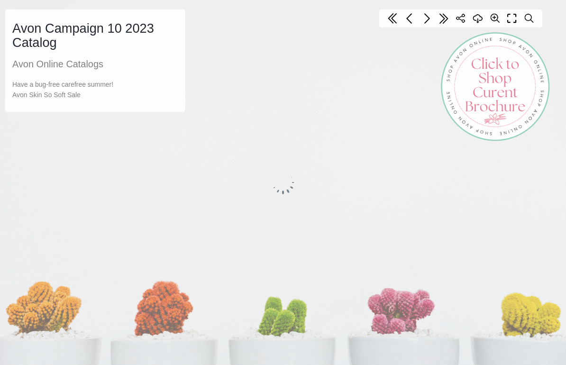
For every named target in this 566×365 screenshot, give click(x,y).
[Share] (460, 18)
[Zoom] (495, 18)
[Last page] (443, 18)
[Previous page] (409, 18)
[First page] (392, 18)
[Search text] (529, 18)
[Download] (478, 18)
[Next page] (426, 18)
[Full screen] (512, 18)
